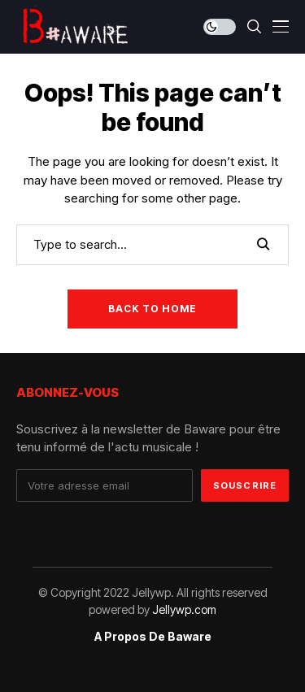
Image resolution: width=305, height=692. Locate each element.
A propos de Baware (152, 636)
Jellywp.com (184, 609)
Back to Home (152, 308)
